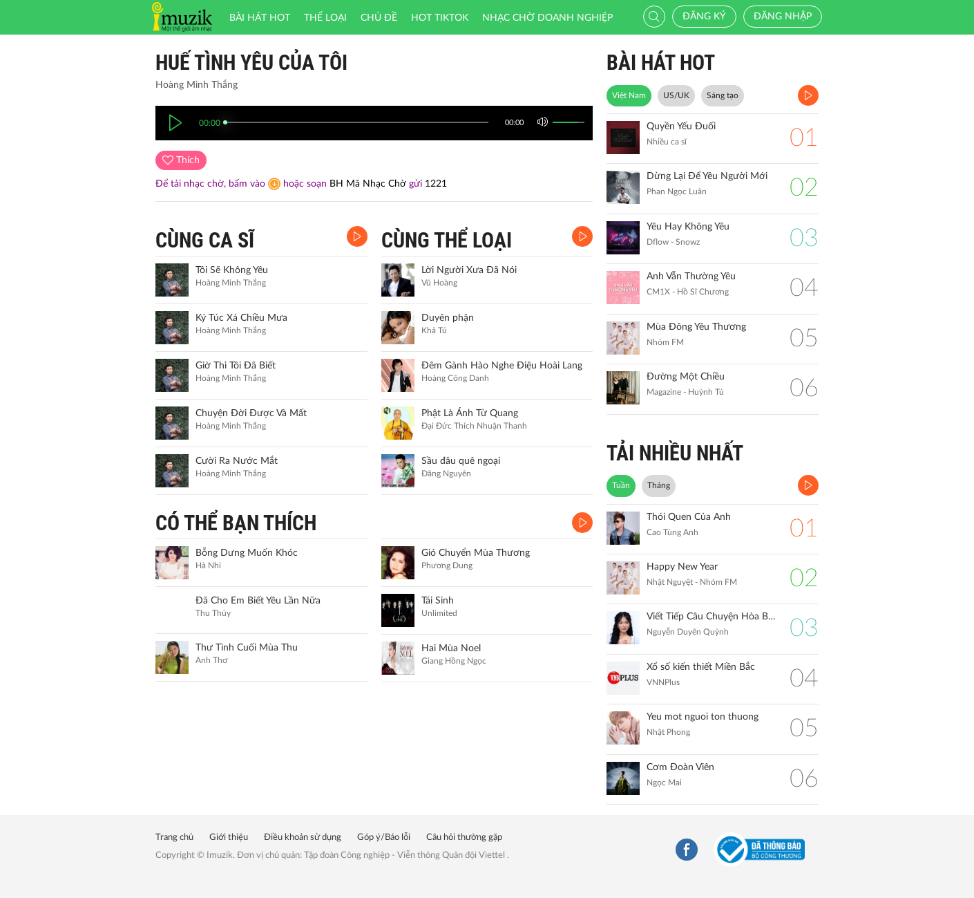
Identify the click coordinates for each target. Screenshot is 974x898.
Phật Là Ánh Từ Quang (469, 413)
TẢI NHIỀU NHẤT (675, 453)
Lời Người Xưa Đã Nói (469, 270)
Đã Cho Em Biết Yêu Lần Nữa (258, 601)
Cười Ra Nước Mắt (236, 461)
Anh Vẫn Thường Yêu (691, 276)
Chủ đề (379, 18)
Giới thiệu (228, 837)
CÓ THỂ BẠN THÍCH (235, 523)
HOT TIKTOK (439, 18)
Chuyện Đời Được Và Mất (251, 413)
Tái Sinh (437, 601)
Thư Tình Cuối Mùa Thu (246, 648)
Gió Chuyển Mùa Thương (475, 553)
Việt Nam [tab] (629, 95)
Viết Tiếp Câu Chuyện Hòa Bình (711, 616)
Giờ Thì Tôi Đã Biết (235, 366)
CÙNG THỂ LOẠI (446, 240)
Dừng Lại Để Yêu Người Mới (707, 176)
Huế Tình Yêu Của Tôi (251, 62)
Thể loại (325, 18)
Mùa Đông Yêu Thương (696, 327)
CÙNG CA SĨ (204, 240)
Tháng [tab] (658, 485)
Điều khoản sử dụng (302, 837)
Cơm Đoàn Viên (680, 767)
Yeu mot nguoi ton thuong (702, 717)
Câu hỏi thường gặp (464, 837)
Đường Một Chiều (686, 377)
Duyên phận (447, 318)
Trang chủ (174, 837)
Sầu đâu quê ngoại (460, 461)
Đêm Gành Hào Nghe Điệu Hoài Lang (501, 366)
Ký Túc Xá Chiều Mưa (241, 318)
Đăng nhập (783, 16)
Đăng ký (704, 16)
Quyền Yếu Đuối (681, 126)
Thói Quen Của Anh (689, 517)
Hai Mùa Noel (451, 648)
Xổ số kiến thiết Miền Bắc (701, 667)
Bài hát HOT (259, 18)
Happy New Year (682, 567)
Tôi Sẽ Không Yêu (231, 270)
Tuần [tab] (621, 485)
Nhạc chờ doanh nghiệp (547, 18)
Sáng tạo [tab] (722, 95)
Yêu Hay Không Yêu (688, 227)
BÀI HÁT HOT (661, 62)
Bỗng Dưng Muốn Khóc (246, 553)
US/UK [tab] (676, 95)
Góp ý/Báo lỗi (383, 837)
